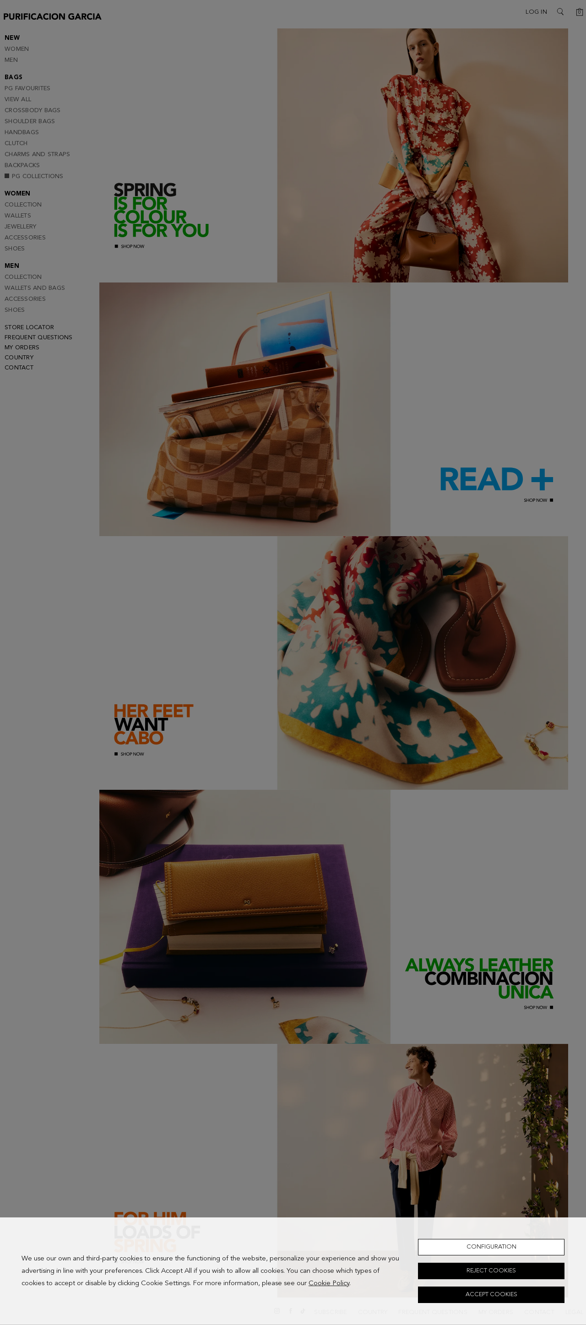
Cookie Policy (329, 1283)
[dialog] (293, 1271)
